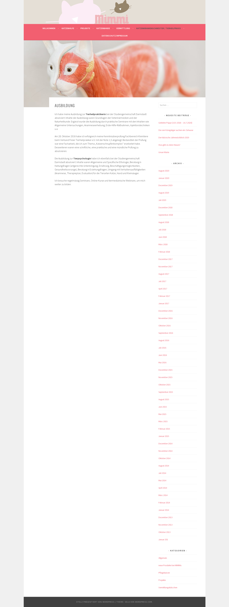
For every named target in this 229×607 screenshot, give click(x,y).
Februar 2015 (164, 428)
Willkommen (49, 28)
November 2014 (165, 451)
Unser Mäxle (163, 152)
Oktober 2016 (164, 325)
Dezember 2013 (165, 517)
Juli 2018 (162, 229)
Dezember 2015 (165, 369)
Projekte (85, 28)
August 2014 (163, 465)
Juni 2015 (162, 406)
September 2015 (165, 392)
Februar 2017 (164, 296)
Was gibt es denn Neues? (169, 144)
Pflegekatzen (164, 572)
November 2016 (165, 318)
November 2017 (165, 266)
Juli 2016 (162, 347)
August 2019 (163, 192)
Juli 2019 (162, 200)
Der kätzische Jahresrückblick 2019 (173, 137)
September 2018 (165, 214)
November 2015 (165, 377)
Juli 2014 (162, 473)
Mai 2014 (162, 480)
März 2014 (163, 495)
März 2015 (163, 421)
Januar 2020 (163, 178)
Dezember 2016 (165, 310)
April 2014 (162, 487)
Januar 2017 (163, 303)
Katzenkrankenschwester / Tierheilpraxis (158, 28)
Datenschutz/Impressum (115, 35)
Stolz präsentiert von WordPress (95, 602)
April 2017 (162, 288)
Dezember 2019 (165, 185)
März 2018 (163, 244)
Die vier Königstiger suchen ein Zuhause (175, 130)
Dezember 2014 (165, 443)
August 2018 (163, 222)
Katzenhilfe (68, 28)
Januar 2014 (163, 510)
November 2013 (165, 524)
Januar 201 (163, 539)
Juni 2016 (162, 355)
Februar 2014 (164, 502)
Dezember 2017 (165, 259)
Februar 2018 (164, 251)
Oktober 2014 (164, 458)
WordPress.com (143, 602)
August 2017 (163, 274)
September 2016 (165, 333)
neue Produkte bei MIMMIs (169, 565)
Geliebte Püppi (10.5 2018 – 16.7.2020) (175, 122)
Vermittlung (123, 28)
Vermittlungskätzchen (167, 587)
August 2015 (163, 399)
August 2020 (163, 170)
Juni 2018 (162, 237)
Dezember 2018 (165, 207)
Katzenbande (103, 28)
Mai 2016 (162, 362)
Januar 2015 (163, 436)
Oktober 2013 (164, 532)
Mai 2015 (162, 414)
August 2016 (163, 340)
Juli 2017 (162, 281)
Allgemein (162, 558)
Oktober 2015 (164, 384)
